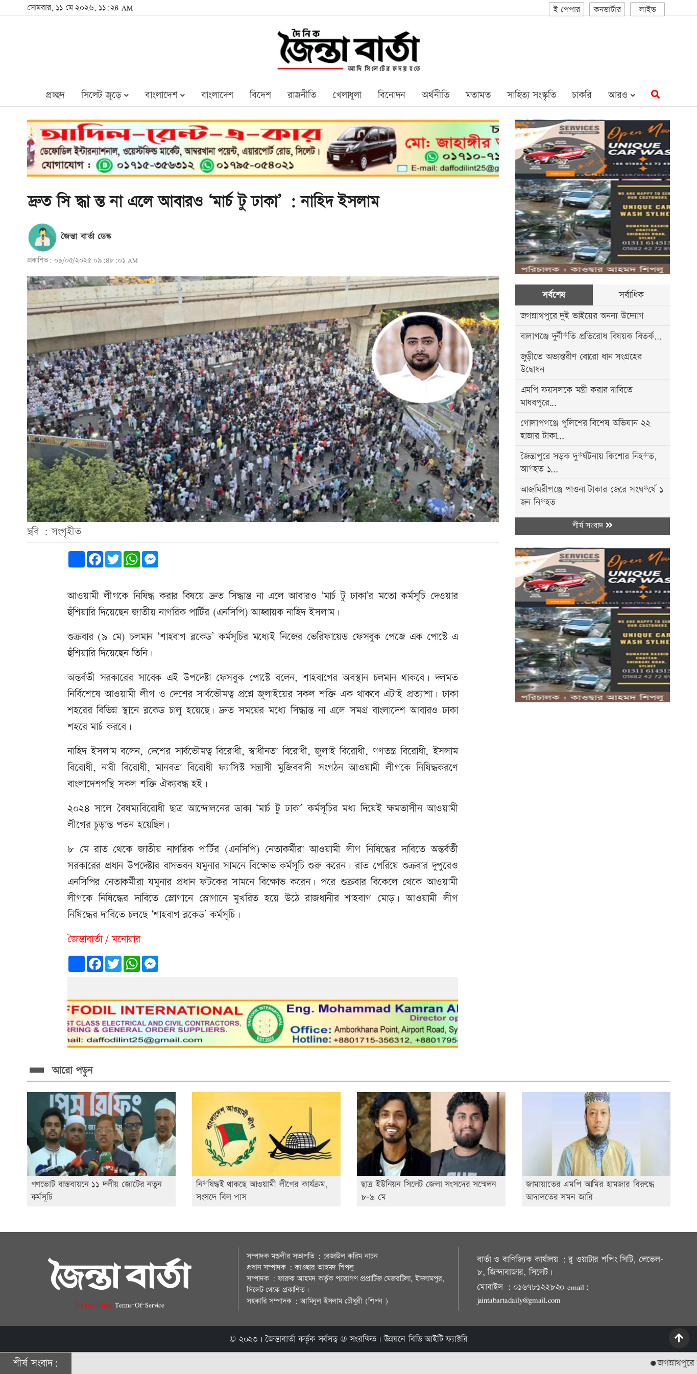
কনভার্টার (607, 10)
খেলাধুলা (347, 95)
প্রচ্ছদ (54, 95)
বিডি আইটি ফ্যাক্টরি (438, 1339)
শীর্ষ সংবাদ (592, 526)
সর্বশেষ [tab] (553, 295)
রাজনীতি (301, 95)
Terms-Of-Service (139, 1304)
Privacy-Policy (95, 1304)
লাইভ (647, 10)
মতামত (478, 95)
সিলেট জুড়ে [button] (105, 95)
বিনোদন (391, 95)
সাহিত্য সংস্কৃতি (531, 95)
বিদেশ (260, 95)
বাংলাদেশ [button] (165, 95)
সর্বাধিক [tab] (631, 295)
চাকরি (581, 95)
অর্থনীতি (435, 95)
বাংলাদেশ (217, 95)
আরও (621, 95)
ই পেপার (567, 10)
